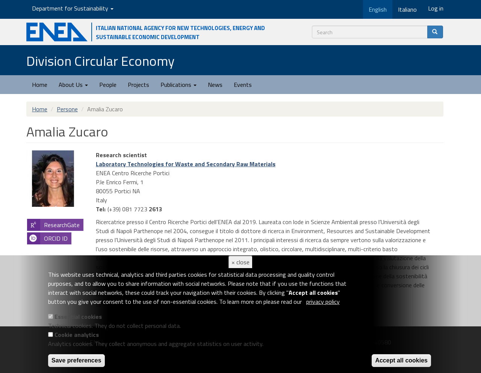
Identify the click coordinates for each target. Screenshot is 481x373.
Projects (138, 84)
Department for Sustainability (72, 8)
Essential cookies (78, 316)
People (107, 84)
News (215, 84)
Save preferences (76, 360)
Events (243, 84)
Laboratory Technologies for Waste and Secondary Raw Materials (185, 163)
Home (39, 84)
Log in (435, 8)
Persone (67, 109)
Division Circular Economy (100, 60)
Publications (178, 84)
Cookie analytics (76, 334)
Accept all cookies (401, 360)
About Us (73, 84)
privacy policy (323, 301)
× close (240, 262)
